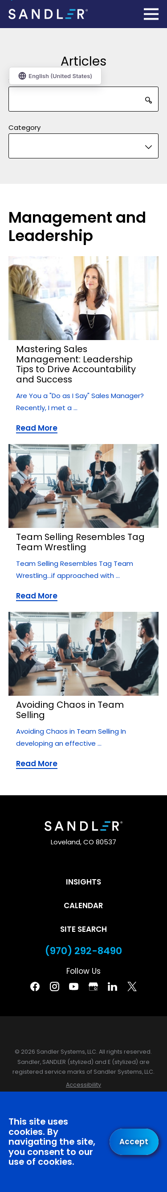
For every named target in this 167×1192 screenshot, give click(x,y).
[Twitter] (132, 986)
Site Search (83, 929)
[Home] (48, 14)
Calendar (83, 905)
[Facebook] (35, 986)
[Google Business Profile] (93, 986)
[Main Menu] (151, 14)
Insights (83, 881)
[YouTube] (73, 986)
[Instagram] (54, 986)
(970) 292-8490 (83, 951)
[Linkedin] (112, 986)
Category (24, 128)
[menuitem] (83, 1085)
